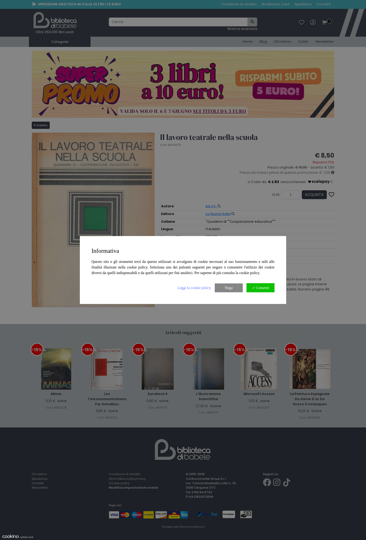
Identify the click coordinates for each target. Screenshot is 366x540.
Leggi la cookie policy (194, 288)
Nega (229, 288)
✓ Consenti (260, 288)
